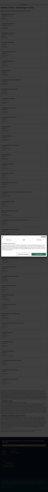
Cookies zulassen (39, 254)
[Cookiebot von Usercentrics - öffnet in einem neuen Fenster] (41, 237)
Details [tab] (24, 239)
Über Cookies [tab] (39, 239)
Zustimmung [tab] (8, 239)
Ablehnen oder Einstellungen (24, 254)
